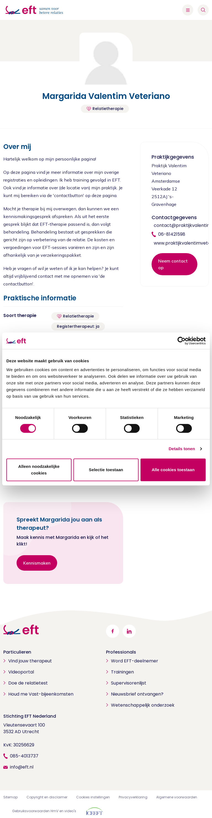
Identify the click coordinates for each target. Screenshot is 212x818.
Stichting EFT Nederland (29, 716)
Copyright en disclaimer (46, 797)
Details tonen (182, 448)
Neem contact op (173, 264)
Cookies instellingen (93, 797)
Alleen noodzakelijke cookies (39, 469)
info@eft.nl (21, 767)
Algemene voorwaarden (176, 797)
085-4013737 (24, 756)
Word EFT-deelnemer (134, 661)
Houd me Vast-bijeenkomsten (40, 694)
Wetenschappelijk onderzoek (142, 705)
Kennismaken (37, 563)
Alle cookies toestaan (173, 469)
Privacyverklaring (133, 797)
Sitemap (10, 797)
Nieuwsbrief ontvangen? (137, 694)
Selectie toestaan (106, 469)
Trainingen (122, 672)
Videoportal (21, 672)
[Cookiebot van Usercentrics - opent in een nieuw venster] (181, 341)
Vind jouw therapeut (30, 661)
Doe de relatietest (28, 683)
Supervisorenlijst (128, 683)
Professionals (121, 652)
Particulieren (17, 652)
